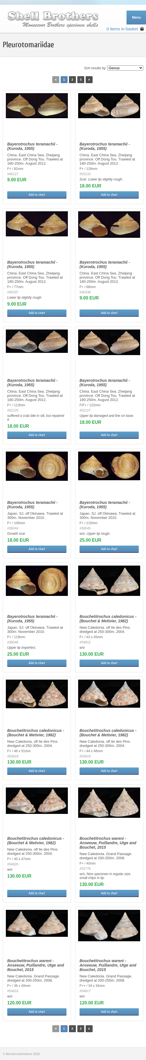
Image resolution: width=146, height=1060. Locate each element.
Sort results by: (95, 68)
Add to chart (37, 194)
